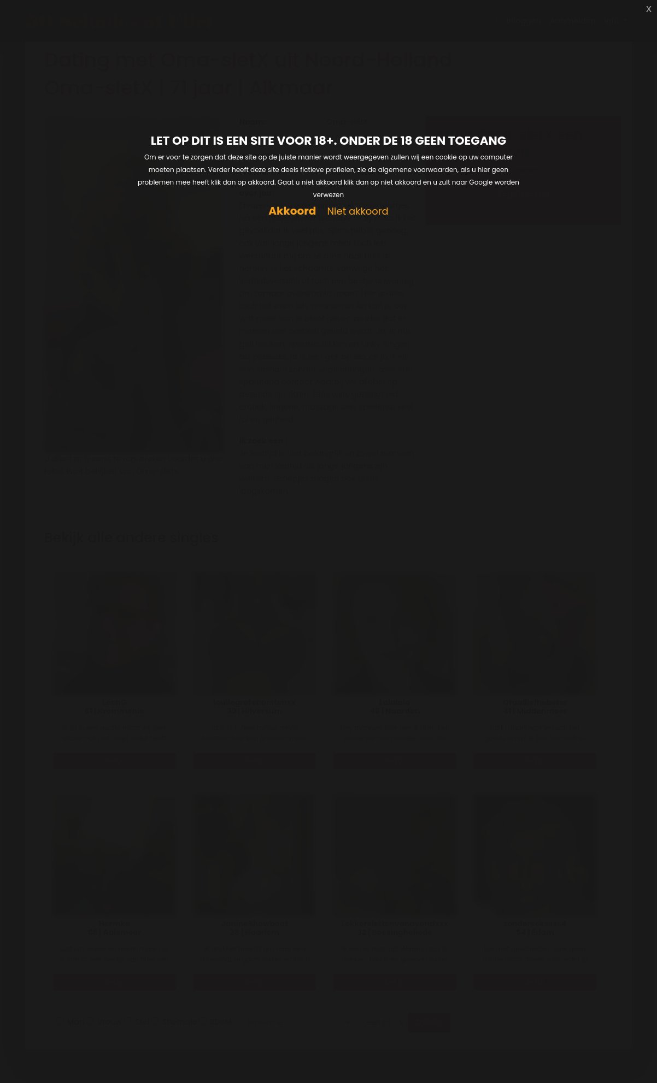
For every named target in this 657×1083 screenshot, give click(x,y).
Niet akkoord (357, 211)
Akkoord (292, 211)
